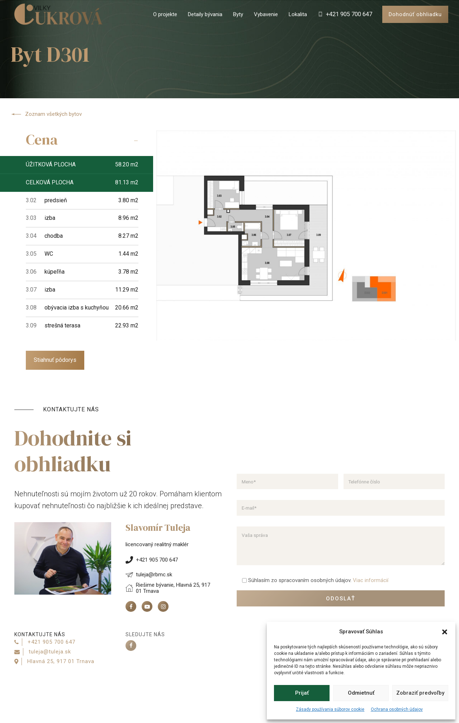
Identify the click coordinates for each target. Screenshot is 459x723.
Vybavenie (266, 14)
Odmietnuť (361, 693)
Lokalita (298, 14)
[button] (444, 631)
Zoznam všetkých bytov (46, 114)
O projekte (165, 14)
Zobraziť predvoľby (420, 693)
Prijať (302, 693)
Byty (238, 14)
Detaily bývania (205, 14)
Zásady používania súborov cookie (330, 709)
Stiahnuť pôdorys (55, 359)
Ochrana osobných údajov (397, 709)
